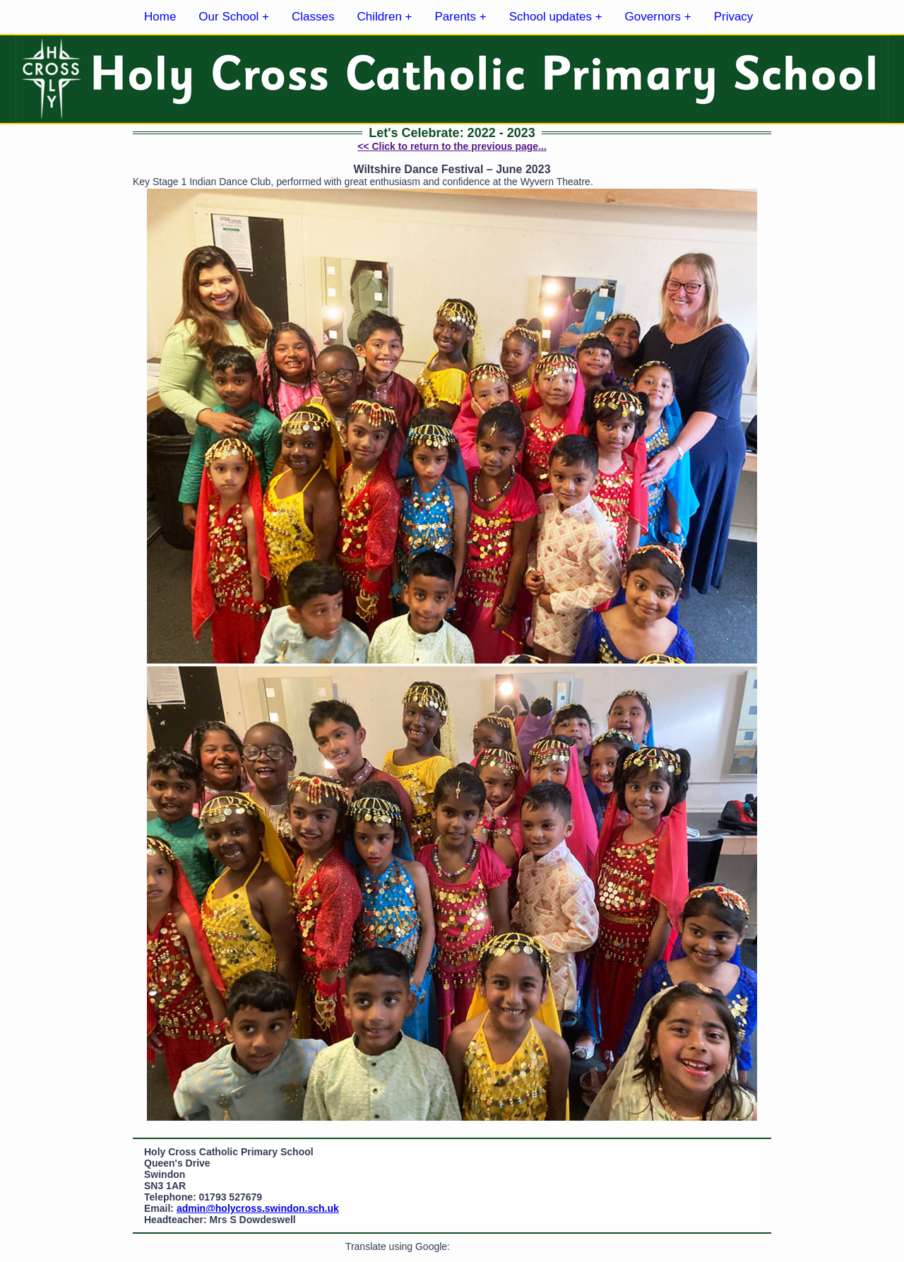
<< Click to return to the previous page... (452, 146)
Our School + (233, 16)
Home (160, 16)
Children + (384, 16)
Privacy (734, 16)
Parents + (461, 16)
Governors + (658, 16)
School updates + (555, 16)
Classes (313, 16)
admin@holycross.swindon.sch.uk (258, 1208)
